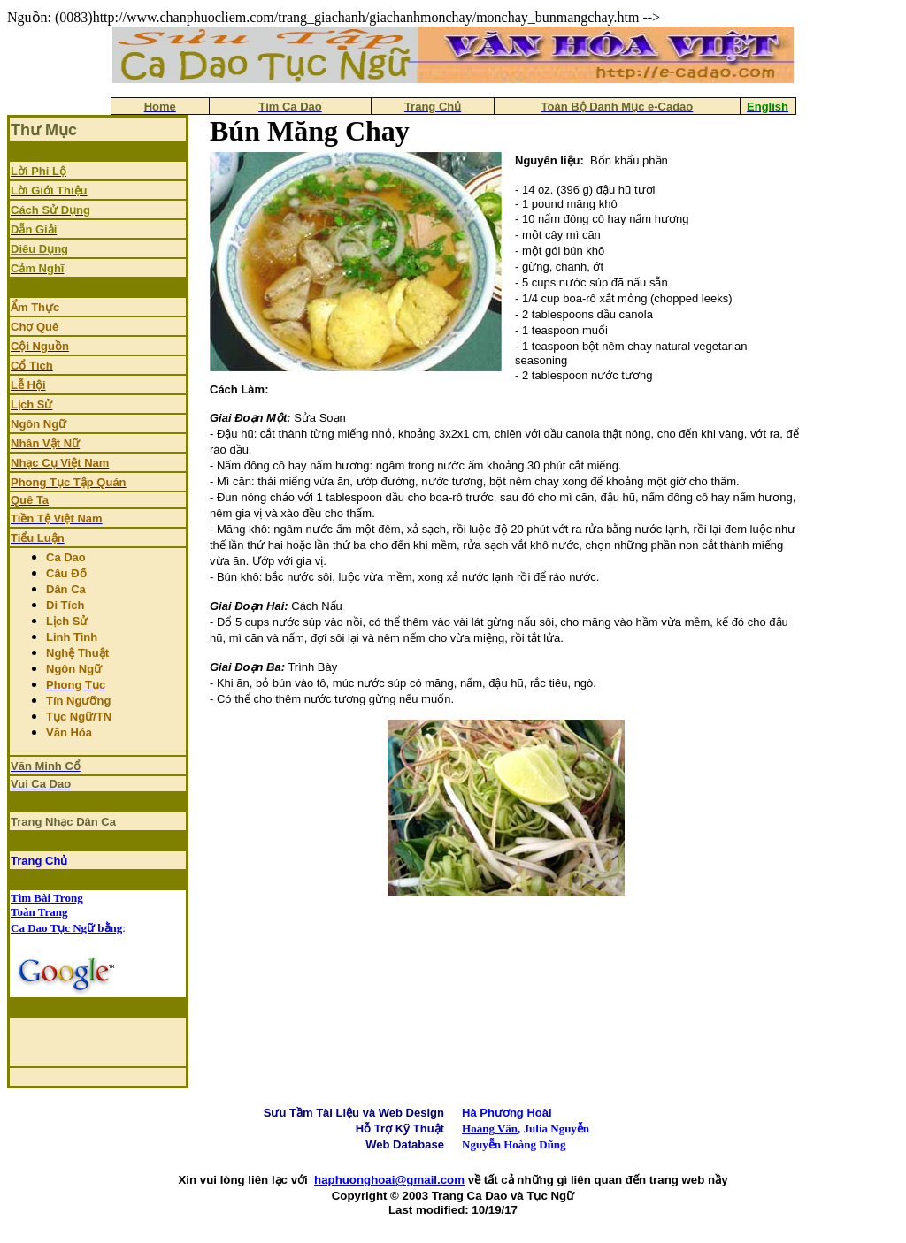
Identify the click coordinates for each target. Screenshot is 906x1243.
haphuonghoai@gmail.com (389, 1179)
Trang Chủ (39, 860)
